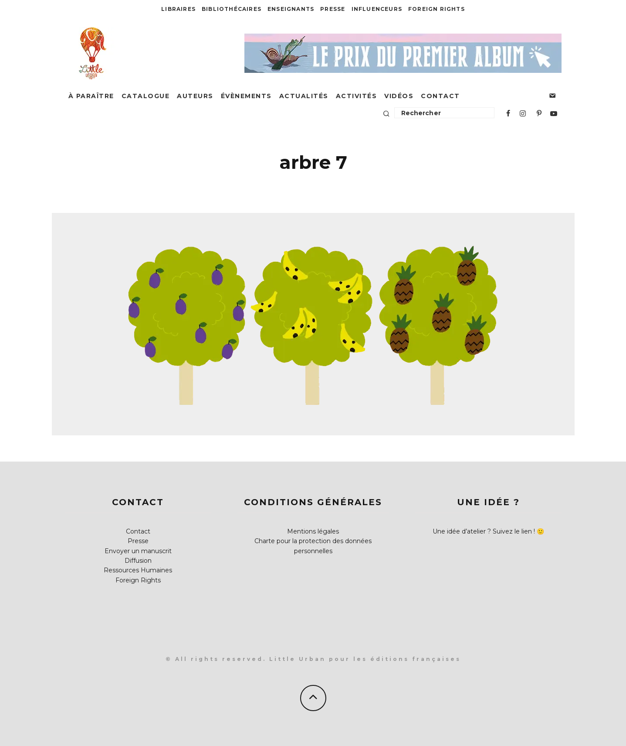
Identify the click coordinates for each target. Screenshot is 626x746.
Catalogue (146, 96)
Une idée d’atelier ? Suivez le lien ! (484, 531)
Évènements (246, 96)
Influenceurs (377, 9)
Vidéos (398, 96)
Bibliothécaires (231, 9)
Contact (440, 96)
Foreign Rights (436, 9)
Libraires (178, 9)
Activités (356, 96)
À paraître (91, 96)
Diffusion (138, 561)
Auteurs (195, 96)
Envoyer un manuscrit (138, 551)
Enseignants (290, 9)
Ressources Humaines (138, 570)
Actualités (303, 96)
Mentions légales (313, 531)
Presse (332, 9)
